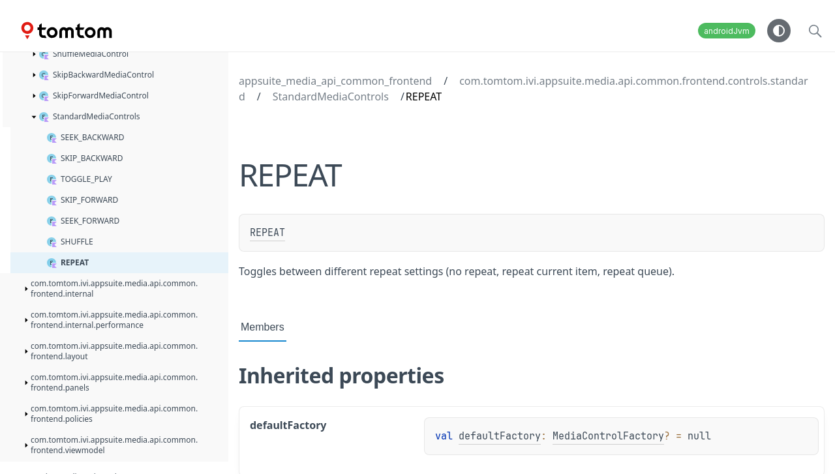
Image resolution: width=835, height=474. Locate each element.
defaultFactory (500, 436)
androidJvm (727, 31)
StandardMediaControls (331, 96)
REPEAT (267, 232)
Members (262, 327)
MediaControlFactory (608, 436)
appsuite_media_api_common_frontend (335, 81)
